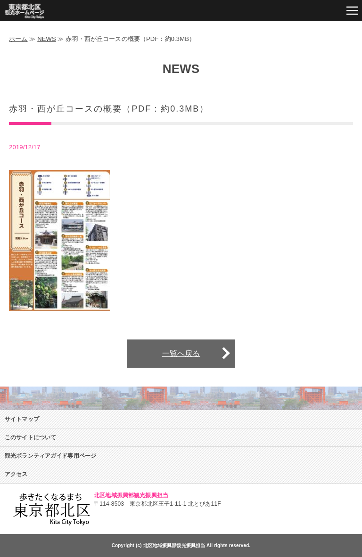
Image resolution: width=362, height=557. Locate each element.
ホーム (18, 38)
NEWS (46, 38)
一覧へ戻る (181, 353)
